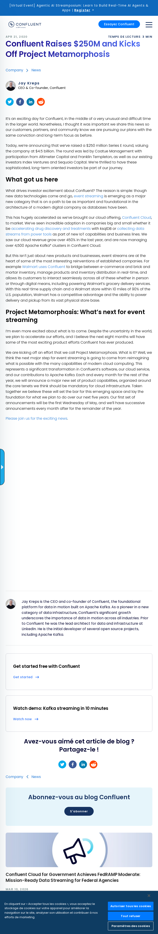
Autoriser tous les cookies (130, 906)
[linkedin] (30, 102)
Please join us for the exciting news (36, 418)
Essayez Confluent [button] (119, 24)
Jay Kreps (29, 83)
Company (14, 70)
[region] (79, 912)
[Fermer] (149, 895)
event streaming (88, 196)
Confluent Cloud (136, 217)
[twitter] (10, 102)
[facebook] (20, 102)
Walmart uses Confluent (43, 266)
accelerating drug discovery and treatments (51, 228)
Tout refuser (131, 916)
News (36, 70)
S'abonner (79, 811)
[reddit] (41, 102)
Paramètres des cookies (131, 926)
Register (82, 10)
